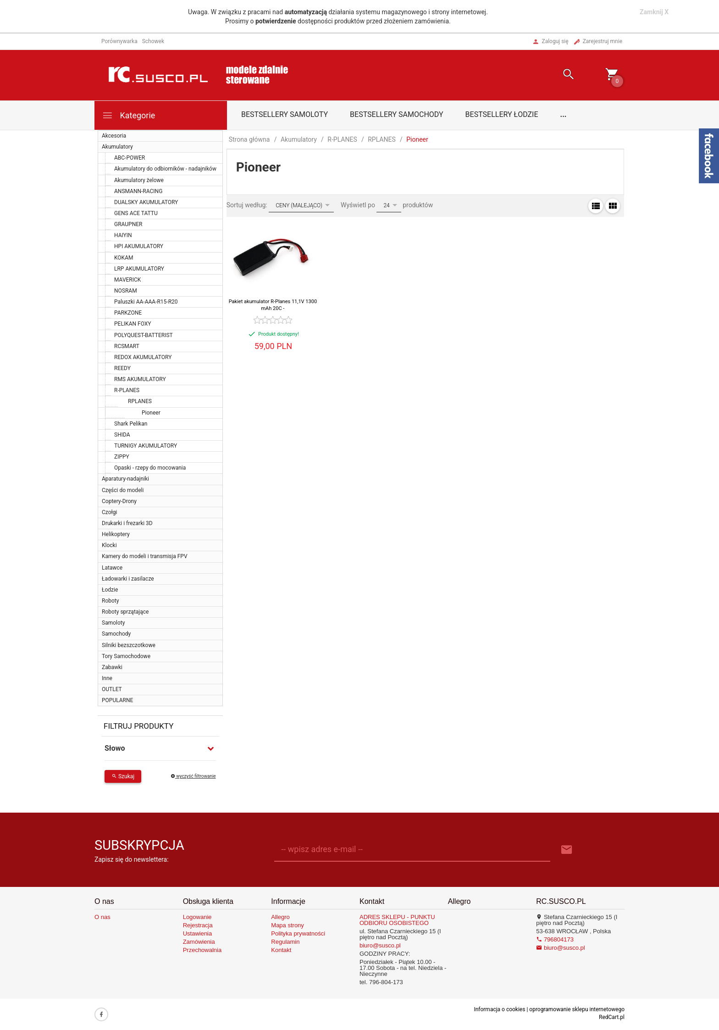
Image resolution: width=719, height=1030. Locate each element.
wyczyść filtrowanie (193, 776)
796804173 (555, 939)
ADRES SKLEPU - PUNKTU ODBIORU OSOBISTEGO (397, 920)
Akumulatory (117, 147)
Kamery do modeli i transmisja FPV (145, 556)
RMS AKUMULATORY (140, 379)
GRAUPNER (128, 224)
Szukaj (122, 776)
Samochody (116, 634)
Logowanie (197, 917)
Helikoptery (116, 534)
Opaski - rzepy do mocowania (150, 468)
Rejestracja (198, 925)
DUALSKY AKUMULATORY (146, 202)
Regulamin (285, 941)
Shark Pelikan (130, 424)
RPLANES (140, 401)
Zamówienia (199, 941)
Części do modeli (123, 490)
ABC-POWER (129, 158)
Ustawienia (197, 933)
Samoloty (113, 623)
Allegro (280, 917)
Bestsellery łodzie (501, 114)
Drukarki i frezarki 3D (127, 523)
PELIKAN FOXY (132, 324)
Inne (107, 678)
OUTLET (112, 689)
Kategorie (128, 115)
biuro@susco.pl (380, 945)
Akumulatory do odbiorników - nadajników (165, 169)
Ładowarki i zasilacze (128, 579)
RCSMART (126, 346)
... (563, 114)
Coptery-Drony (119, 501)
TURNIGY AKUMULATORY (145, 446)
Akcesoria (114, 136)
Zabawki (112, 667)
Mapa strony (287, 925)
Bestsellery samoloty (284, 114)
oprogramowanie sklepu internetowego (577, 1009)
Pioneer (151, 413)
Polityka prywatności (298, 933)
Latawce (112, 568)
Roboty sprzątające (125, 612)
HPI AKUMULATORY (138, 246)
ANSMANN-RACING (138, 191)
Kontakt (281, 950)
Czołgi (109, 512)
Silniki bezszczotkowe (128, 645)
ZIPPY (121, 457)
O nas (102, 917)
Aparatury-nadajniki (125, 479)
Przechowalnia (202, 950)
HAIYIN (123, 235)
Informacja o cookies (499, 1009)
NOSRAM (125, 291)
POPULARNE (117, 700)
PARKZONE (128, 313)
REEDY (122, 368)
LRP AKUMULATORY (139, 269)
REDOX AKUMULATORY (142, 357)
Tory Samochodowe (126, 656)
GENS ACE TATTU (136, 213)
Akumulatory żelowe (139, 180)
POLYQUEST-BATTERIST (143, 335)
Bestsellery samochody (396, 114)
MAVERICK (127, 280)
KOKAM (123, 258)
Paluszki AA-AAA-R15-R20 (146, 302)
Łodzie (110, 590)
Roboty (110, 601)
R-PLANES (126, 390)
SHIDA (122, 435)
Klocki (109, 545)
